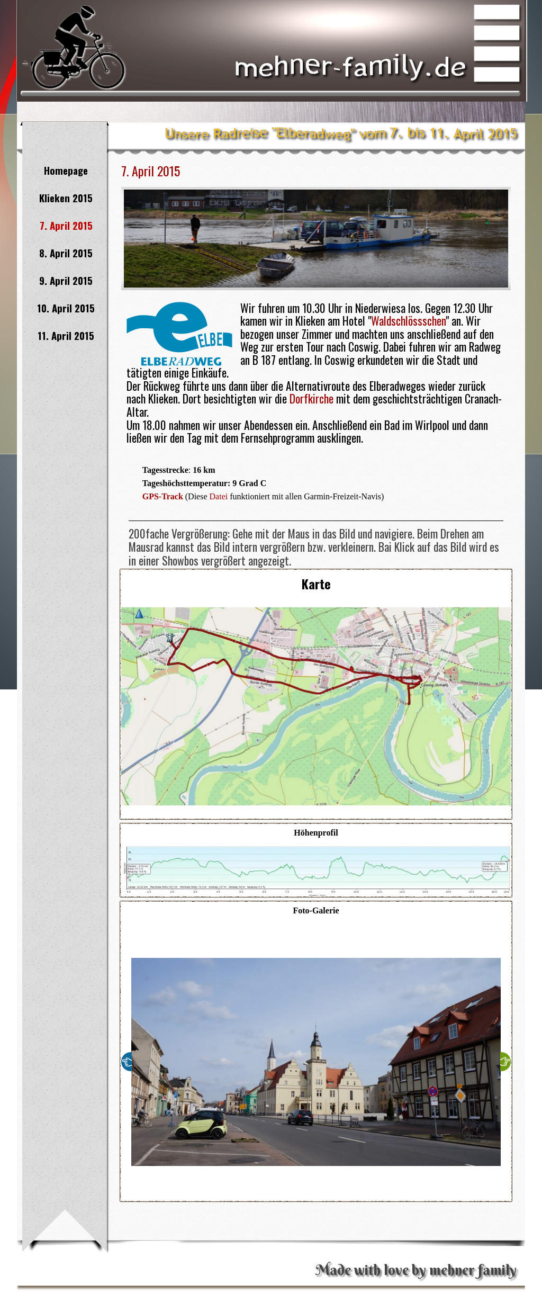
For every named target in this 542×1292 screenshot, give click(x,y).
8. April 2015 (66, 253)
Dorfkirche (311, 398)
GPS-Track (162, 496)
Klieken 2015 (66, 198)
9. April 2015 (66, 280)
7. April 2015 (66, 225)
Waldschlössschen (408, 320)
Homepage (66, 170)
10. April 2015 (66, 308)
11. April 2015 (66, 335)
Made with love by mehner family (416, 1270)
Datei (219, 496)
